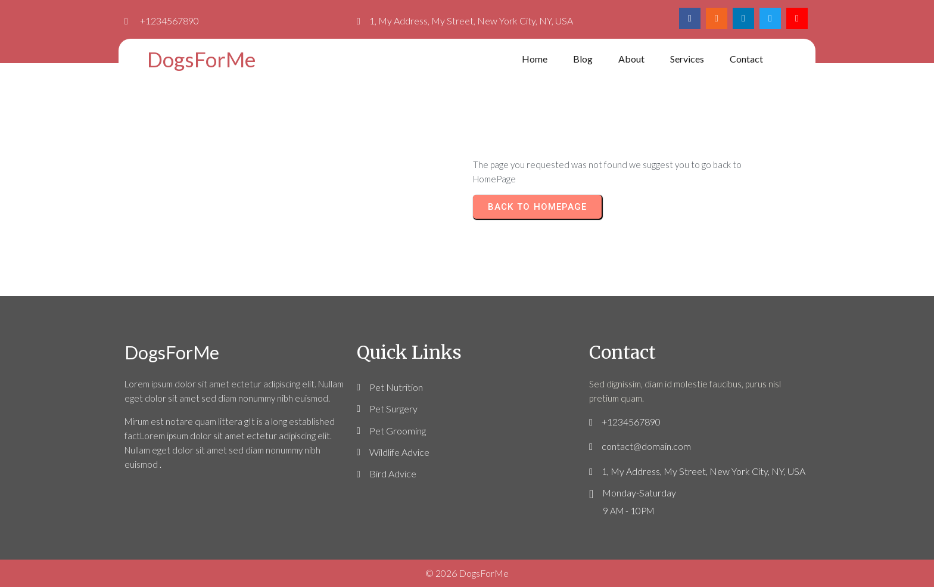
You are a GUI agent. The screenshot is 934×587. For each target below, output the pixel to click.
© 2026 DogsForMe (467, 573)
